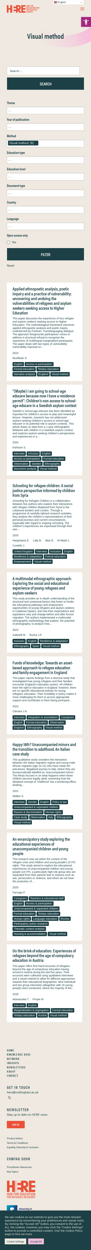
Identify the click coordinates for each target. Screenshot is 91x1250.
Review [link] (65, 918)
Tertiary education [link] (48, 369)
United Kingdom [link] (23, 551)
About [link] (11, 1071)
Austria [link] (42, 1015)
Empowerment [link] (22, 561)
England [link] (43, 374)
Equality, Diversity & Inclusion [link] (22, 1147)
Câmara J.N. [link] (20, 711)
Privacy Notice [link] (15, 1138)
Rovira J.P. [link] (35, 634)
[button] (82, 9)
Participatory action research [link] (30, 923)
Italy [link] (50, 817)
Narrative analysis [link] (24, 374)
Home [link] (10, 1050)
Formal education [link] (24, 369)
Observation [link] (21, 463)
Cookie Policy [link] (73, 1230)
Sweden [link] (36, 463)
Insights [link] (13, 1063)
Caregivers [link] (67, 717)
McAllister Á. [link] (20, 358)
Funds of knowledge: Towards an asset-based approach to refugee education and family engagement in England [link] (43, 667)
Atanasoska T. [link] (21, 999)
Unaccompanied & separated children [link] (36, 807)
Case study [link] (20, 817)
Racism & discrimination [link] (28, 812)
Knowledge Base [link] (19, 1054)
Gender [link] (32, 801)
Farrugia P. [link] (19, 892)
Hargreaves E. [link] (21, 540)
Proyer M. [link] (38, 999)
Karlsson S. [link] (19, 447)
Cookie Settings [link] (15, 1241)
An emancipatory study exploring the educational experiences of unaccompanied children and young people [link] (41, 846)
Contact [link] (12, 1075)
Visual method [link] (60, 374)
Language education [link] (45, 918)
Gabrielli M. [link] (19, 634)
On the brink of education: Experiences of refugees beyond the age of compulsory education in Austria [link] (44, 955)
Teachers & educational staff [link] (47, 898)
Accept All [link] (36, 1241)
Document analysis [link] (25, 468)
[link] (86, 22)
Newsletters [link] (16, 1067)
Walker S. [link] (18, 796)
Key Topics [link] (12, 1171)
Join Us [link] (15, 1124)
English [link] (18, 364)
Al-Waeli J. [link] (63, 540)
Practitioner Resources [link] (19, 1167)
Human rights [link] (53, 812)
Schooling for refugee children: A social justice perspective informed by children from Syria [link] (44, 490)
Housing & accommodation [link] (30, 933)
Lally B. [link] (37, 540)
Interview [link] (19, 453)
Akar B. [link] (49, 540)
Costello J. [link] (19, 545)
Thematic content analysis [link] (29, 928)
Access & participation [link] (39, 364)
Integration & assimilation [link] (43, 717)
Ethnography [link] (52, 463)
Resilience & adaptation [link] (28, 556)
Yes (14, 242)
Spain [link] (35, 646)
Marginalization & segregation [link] (31, 1010)
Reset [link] (10, 265)
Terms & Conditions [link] (17, 1143)
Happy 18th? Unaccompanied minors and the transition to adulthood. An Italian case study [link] (44, 749)
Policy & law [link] (59, 801)
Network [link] (13, 1059)
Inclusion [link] (33, 453)
